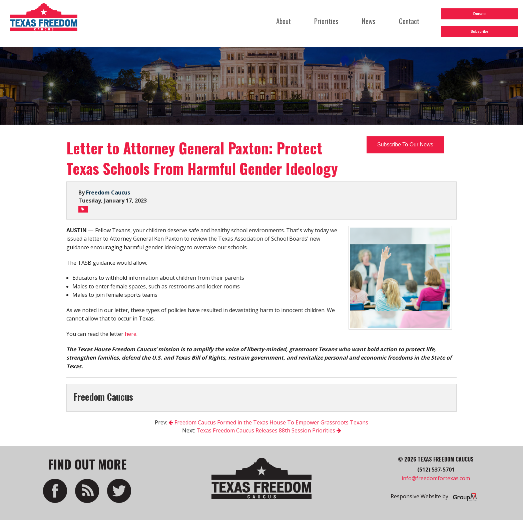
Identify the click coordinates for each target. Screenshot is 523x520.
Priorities (326, 21)
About (283, 21)
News (369, 21)
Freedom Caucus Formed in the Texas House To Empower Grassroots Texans (268, 422)
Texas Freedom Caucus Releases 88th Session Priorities (268, 430)
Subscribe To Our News (405, 144)
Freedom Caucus (108, 192)
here (130, 334)
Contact (409, 21)
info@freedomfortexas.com (436, 478)
